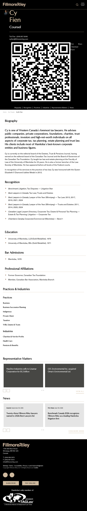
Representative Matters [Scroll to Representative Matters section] (59, 107)
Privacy (25, 466)
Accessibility (18, 466)
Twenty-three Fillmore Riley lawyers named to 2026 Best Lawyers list (62, 414)
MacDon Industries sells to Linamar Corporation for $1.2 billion (62, 370)
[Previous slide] (4, 390)
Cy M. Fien (19, 112)
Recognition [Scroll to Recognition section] (27, 107)
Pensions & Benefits (10, 345)
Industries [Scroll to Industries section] (46, 107)
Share (80, 44)
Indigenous (7, 311)
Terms (11, 466)
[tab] (41, 390)
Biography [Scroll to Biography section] (17, 107)
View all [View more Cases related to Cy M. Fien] (80, 391)
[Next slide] (8, 390)
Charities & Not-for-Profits (13, 336)
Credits (36, 468)
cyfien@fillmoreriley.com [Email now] (18, 39)
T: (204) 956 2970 (9, 457)
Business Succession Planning (14, 307)
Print (72, 44)
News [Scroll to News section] (72, 107)
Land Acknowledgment (36, 466)
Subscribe (11, 483)
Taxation (6, 320)
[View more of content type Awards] (8, 408)
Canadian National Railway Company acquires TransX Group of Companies (22, 370)
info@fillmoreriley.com (10, 462)
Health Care (7, 341)
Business (6, 303)
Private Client (8, 316)
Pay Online (30, 483)
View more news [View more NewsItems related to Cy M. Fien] (76, 431)
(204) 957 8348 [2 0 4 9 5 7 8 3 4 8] (22, 36)
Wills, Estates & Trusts (11, 325)
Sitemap (5, 466)
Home (5, 112)
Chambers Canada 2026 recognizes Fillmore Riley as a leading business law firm (22, 416)
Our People (11, 112)
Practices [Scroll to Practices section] (37, 107)
